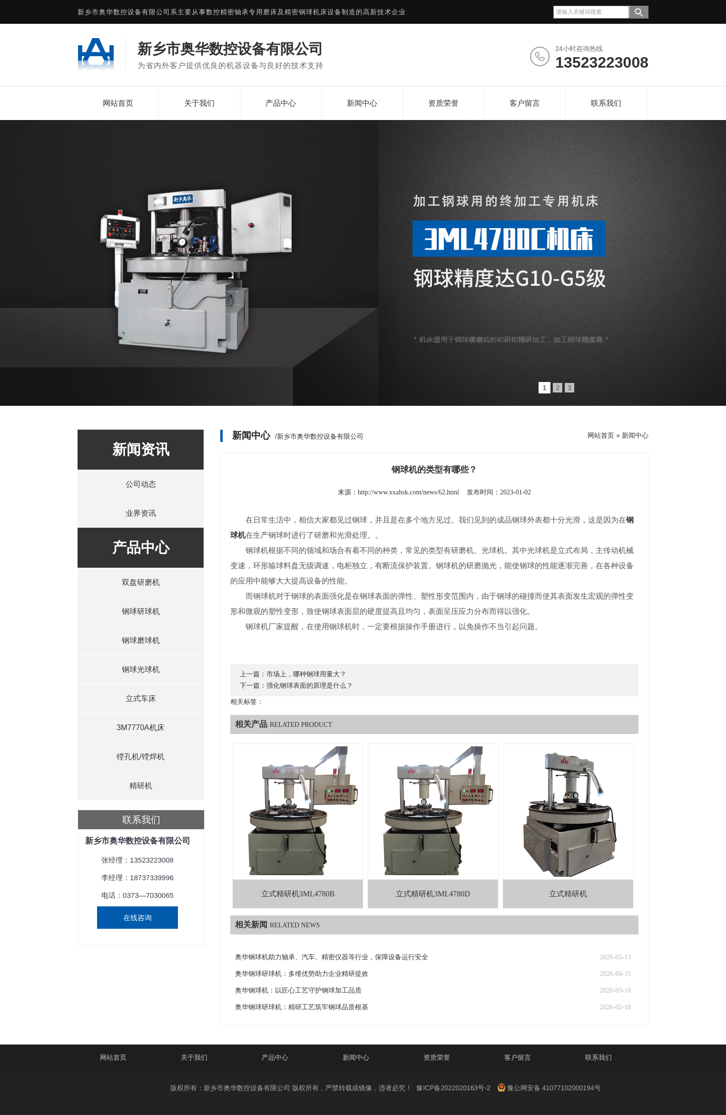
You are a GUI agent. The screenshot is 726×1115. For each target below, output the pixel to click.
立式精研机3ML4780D (433, 894)
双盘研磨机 (141, 582)
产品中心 (280, 103)
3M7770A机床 (141, 727)
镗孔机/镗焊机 (140, 757)
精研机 (140, 786)
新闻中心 (362, 103)
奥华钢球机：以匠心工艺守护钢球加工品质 (298, 990)
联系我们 (606, 103)
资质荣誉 (443, 103)
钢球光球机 (141, 669)
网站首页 (118, 103)
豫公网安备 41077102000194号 (549, 1087)
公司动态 (141, 484)
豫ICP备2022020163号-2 (453, 1088)
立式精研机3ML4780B (298, 894)
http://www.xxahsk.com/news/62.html (408, 492)
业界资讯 (141, 513)
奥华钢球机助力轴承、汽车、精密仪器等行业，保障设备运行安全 (331, 957)
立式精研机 (568, 894)
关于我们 (199, 103)
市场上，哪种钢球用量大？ (306, 674)
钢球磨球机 (141, 640)
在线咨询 (137, 918)
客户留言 (525, 103)
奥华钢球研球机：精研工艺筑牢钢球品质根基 (301, 1007)
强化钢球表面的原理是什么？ (309, 685)
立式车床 (141, 698)
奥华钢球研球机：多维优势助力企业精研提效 (301, 973)
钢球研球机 (141, 611)
